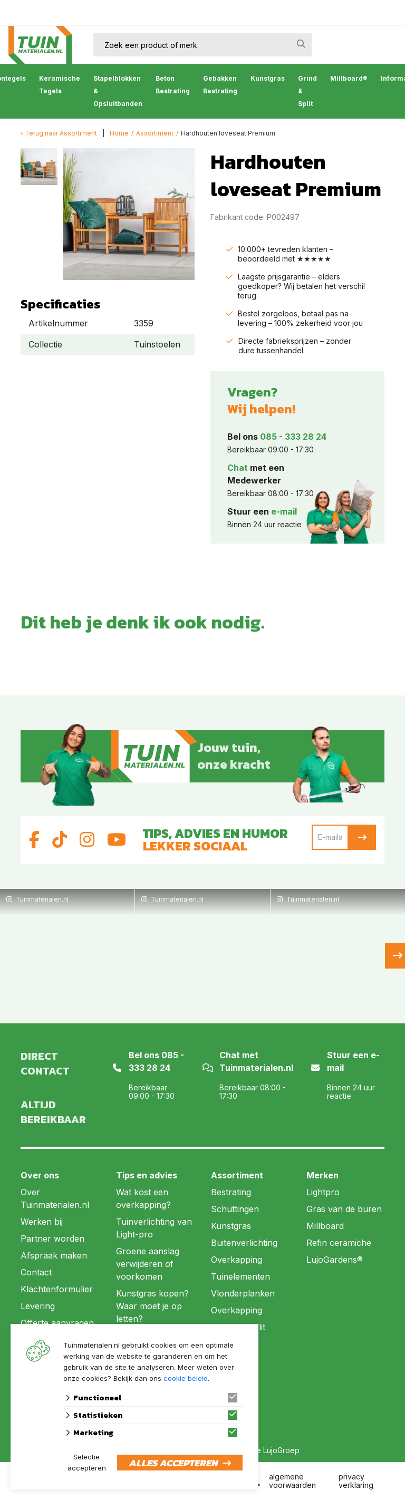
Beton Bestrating (173, 84)
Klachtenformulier (57, 1289)
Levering (38, 1306)
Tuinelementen (240, 1276)
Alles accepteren (173, 1463)
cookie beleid (185, 1378)
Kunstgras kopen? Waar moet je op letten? (152, 1306)
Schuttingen (235, 1209)
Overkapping (236, 1259)
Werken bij (42, 1221)
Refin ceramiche (338, 1242)
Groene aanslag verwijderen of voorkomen (147, 1264)
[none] (301, 43)
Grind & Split (307, 91)
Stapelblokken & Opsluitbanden (117, 91)
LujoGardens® (334, 1259)
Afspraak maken (54, 1255)
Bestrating (231, 1192)
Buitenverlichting (244, 1242)
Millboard (325, 1226)
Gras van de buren (344, 1209)
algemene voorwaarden (292, 1480)
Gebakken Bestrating (220, 84)
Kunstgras (267, 78)
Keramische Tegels (59, 84)
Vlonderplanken (243, 1293)
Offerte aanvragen (57, 1323)
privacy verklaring (356, 1480)
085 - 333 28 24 (293, 436)
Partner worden (52, 1238)
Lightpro (323, 1192)
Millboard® (349, 78)
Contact (36, 1272)
